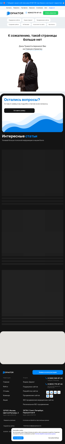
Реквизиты (16, 8)
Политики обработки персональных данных (45, 433)
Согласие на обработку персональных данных (36, 420)
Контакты (9, 8)
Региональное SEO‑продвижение (36, 404)
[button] (50, 13)
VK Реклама (26, 24)
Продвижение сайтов (43, 20)
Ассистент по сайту (38, 24)
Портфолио (24, 8)
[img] (8, 372)
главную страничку (33, 49)
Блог (46, 8)
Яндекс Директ (28, 20)
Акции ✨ (52, 8)
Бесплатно (52, 24)
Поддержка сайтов (14, 20)
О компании (39, 8)
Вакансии (32, 8)
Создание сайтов (14, 24)
